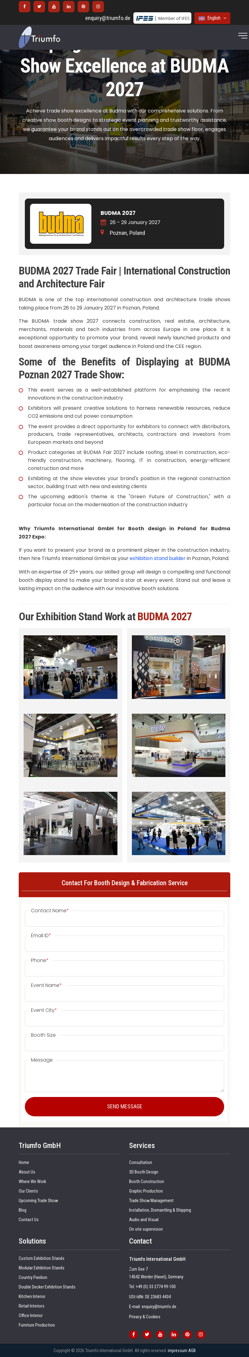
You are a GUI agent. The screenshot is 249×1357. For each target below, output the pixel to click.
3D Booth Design (143, 1172)
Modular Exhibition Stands (41, 1268)
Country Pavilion (33, 1277)
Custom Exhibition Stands (41, 1258)
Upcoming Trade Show (38, 1200)
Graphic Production (146, 1191)
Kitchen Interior (32, 1296)
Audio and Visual (144, 1219)
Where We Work (32, 1181)
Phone (40, 960)
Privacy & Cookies (144, 1317)
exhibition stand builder (158, 558)
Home (24, 1162)
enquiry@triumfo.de (107, 18)
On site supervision (146, 1229)
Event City (44, 1010)
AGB (192, 1350)
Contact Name (50, 910)
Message (42, 1060)
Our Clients (28, 1191)
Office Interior (31, 1315)
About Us (27, 1172)
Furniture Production (37, 1325)
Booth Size (43, 1035)
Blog (22, 1210)
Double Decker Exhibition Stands (47, 1287)
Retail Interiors (31, 1306)
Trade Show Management (151, 1200)
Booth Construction (146, 1181)
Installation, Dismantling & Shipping (160, 1210)
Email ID (41, 935)
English (212, 18)
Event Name (46, 985)
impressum (177, 1350)
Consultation (140, 1162)
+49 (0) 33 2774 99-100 (156, 1286)
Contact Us (29, 1219)
